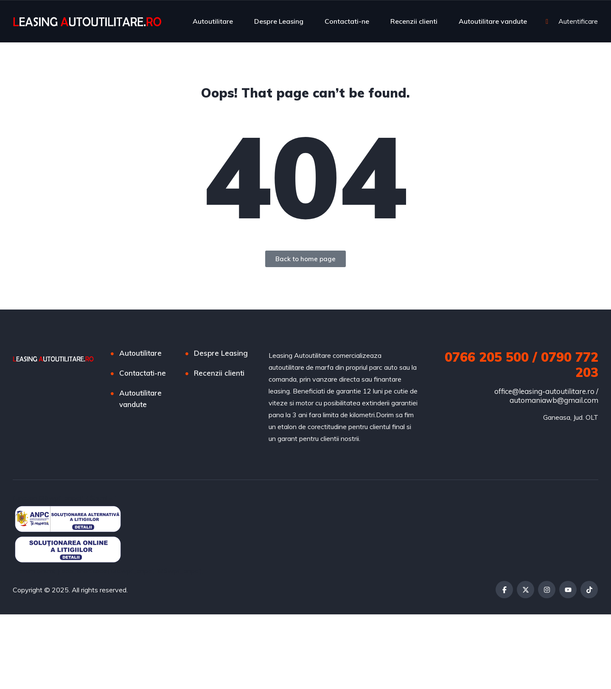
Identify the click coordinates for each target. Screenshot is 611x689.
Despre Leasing (278, 21)
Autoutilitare (213, 21)
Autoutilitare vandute (493, 21)
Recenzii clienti (413, 21)
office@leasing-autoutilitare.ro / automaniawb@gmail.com (546, 395)
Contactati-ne (347, 21)
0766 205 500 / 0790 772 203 (521, 364)
